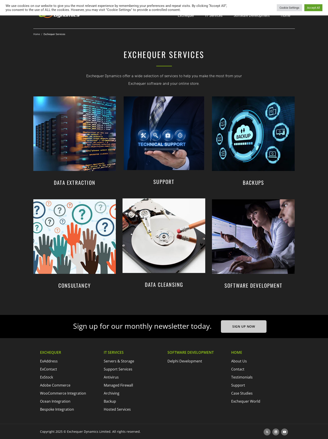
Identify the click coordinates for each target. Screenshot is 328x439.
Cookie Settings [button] (289, 7)
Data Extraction (74, 182)
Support (163, 181)
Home (36, 34)
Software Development (253, 285)
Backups (253, 182)
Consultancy (74, 285)
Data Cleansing (164, 284)
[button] (186, 16)
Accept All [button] (313, 7)
